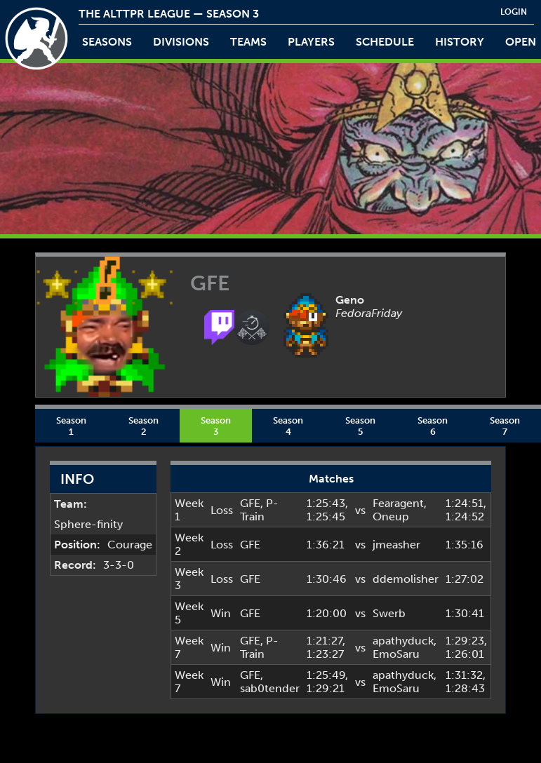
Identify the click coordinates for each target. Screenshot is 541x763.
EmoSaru (396, 654)
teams (248, 41)
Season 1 (71, 425)
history (459, 41)
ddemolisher (406, 579)
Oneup (391, 516)
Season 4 (288, 425)
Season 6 (433, 425)
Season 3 (216, 425)
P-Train (259, 510)
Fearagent (398, 503)
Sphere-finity (88, 524)
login (513, 12)
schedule (385, 41)
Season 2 (143, 425)
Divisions (181, 41)
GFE (250, 503)
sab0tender (270, 688)
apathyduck (403, 640)
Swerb (389, 613)
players (311, 41)
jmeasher (396, 544)
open (520, 41)
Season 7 (505, 425)
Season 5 (360, 425)
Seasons (107, 41)
